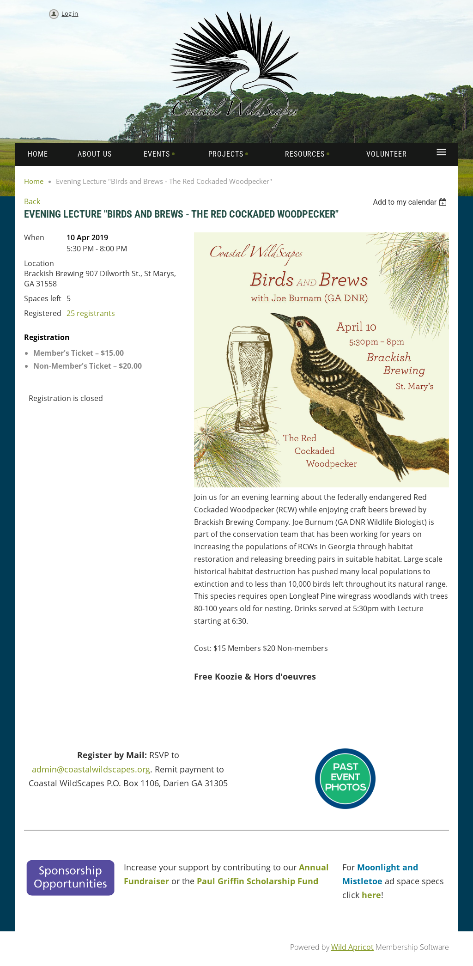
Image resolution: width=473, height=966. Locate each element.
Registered (42, 313)
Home (33, 181)
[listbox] (411, 202)
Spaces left (42, 298)
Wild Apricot (352, 947)
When (34, 237)
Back (32, 201)
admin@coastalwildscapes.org (91, 769)
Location (39, 263)
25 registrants (91, 313)
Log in (69, 13)
